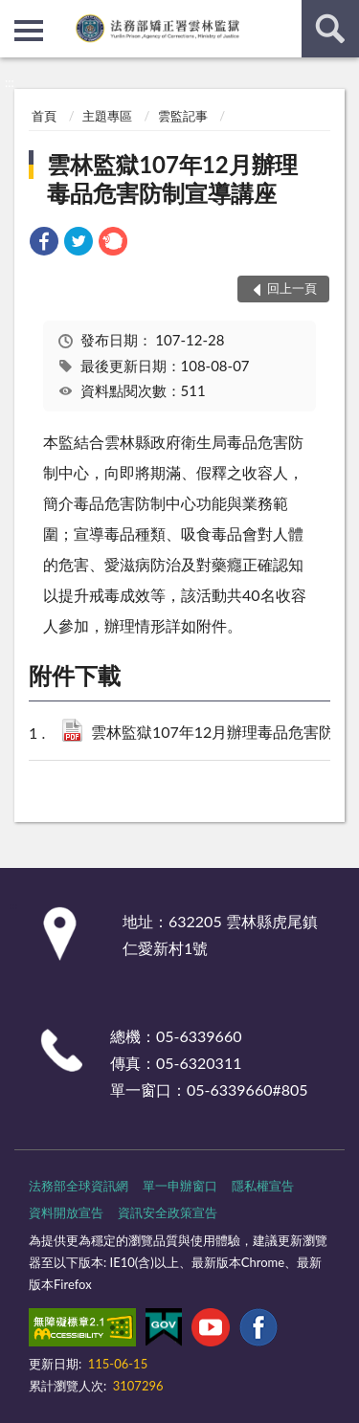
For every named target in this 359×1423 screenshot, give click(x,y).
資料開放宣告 (66, 1212)
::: (15, 14)
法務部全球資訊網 (78, 1185)
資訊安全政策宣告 (167, 1212)
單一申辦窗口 (180, 1185)
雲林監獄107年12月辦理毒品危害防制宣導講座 (172, 178)
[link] (44, 243)
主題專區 (107, 115)
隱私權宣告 (263, 1185)
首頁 (44, 115)
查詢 (330, 28)
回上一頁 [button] (292, 288)
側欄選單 (28, 30)
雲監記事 (183, 115)
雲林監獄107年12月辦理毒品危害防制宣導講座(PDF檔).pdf (219, 734)
